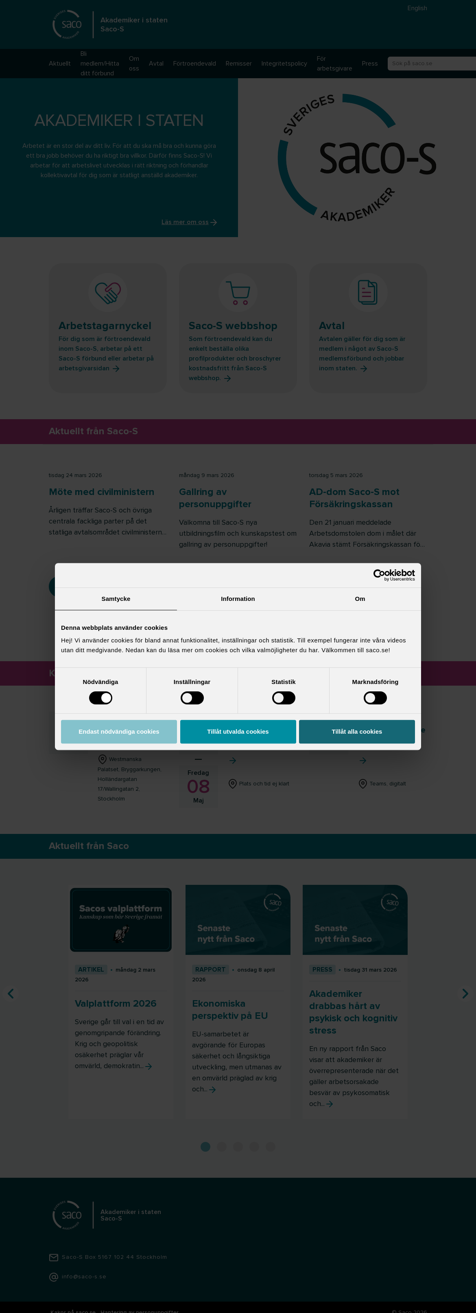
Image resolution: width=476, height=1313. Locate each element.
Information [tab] (238, 598)
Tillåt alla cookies (357, 731)
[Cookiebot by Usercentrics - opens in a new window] (379, 575)
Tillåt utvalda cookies (238, 731)
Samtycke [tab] (116, 598)
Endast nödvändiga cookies (119, 731)
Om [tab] (360, 598)
